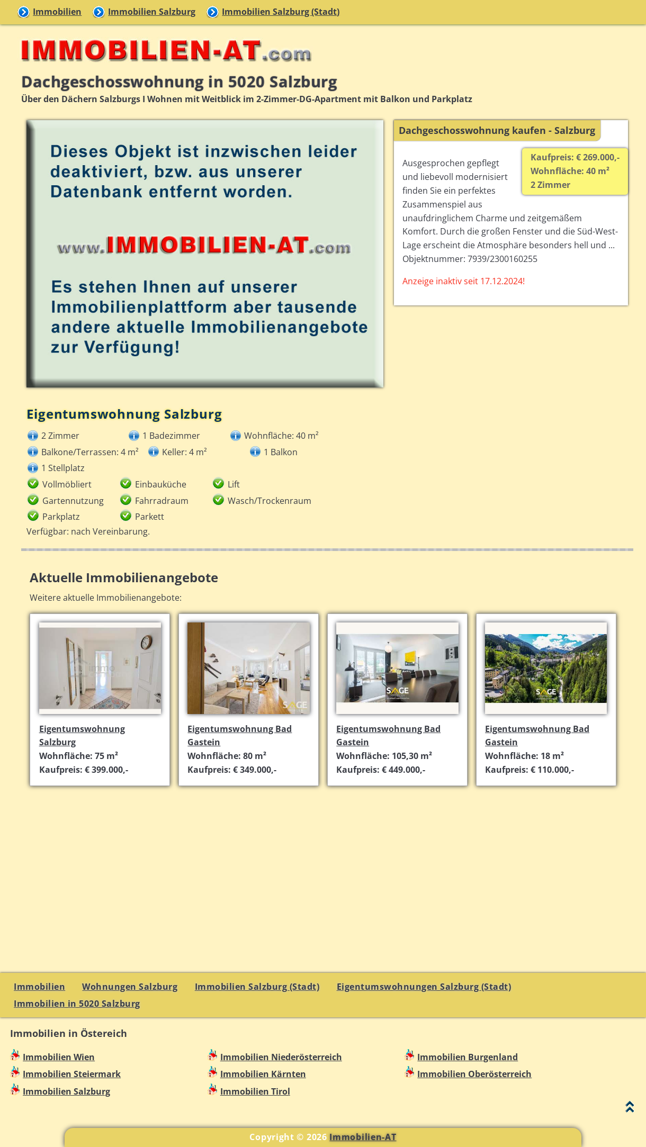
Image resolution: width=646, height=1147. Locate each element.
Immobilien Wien (59, 1057)
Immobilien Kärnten (263, 1074)
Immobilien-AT (362, 1137)
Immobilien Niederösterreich (281, 1057)
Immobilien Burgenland (467, 1057)
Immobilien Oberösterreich (474, 1074)
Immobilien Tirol (255, 1091)
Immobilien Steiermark (72, 1074)
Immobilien (57, 11)
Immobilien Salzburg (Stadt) (280, 11)
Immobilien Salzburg (151, 11)
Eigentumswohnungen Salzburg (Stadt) (424, 986)
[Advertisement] (327, 868)
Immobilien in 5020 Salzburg (77, 1003)
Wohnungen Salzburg (129, 986)
